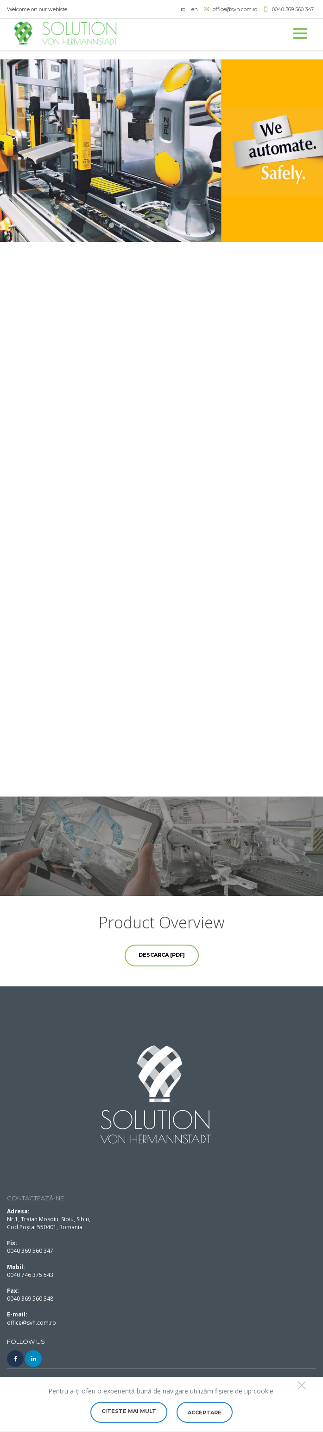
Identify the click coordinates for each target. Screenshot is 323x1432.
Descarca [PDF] (162, 955)
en (194, 9)
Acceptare (205, 1412)
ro (183, 9)
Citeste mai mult (128, 1411)
